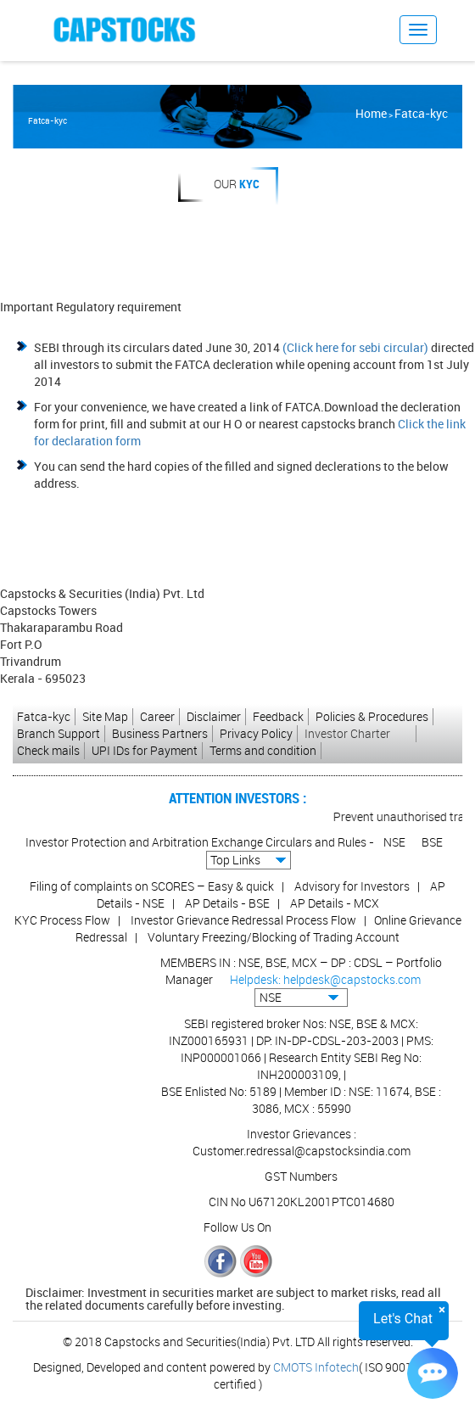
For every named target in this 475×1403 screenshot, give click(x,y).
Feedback (278, 716)
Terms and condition (263, 750)
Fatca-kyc (421, 113)
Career (157, 716)
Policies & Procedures (372, 716)
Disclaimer (214, 716)
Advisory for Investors (352, 886)
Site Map (105, 716)
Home (371, 113)
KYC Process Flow (62, 920)
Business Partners (160, 733)
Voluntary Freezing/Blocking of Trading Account (274, 937)
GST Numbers (301, 1176)
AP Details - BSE (227, 903)
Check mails (48, 750)
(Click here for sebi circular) (355, 347)
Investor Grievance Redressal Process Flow (243, 920)
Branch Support (58, 733)
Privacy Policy (256, 733)
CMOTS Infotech (316, 1367)
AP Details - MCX (334, 903)
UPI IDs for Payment (145, 750)
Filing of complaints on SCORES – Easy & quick (152, 886)
